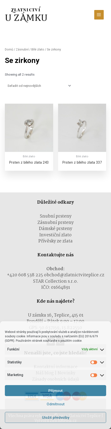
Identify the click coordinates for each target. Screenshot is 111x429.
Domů (9, 49)
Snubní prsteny (55, 216)
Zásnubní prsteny (55, 222)
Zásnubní (22, 49)
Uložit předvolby (55, 417)
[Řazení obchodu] (38, 85)
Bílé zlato (37, 49)
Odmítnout (56, 404)
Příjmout (55, 391)
